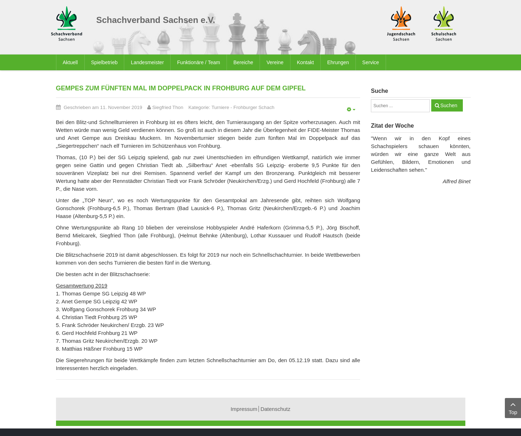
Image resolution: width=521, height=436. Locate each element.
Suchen (448, 105)
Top (513, 407)
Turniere (220, 107)
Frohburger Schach (253, 107)
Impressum (244, 409)
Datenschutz (275, 409)
